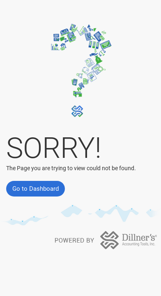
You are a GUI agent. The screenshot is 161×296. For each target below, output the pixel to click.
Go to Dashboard (35, 188)
